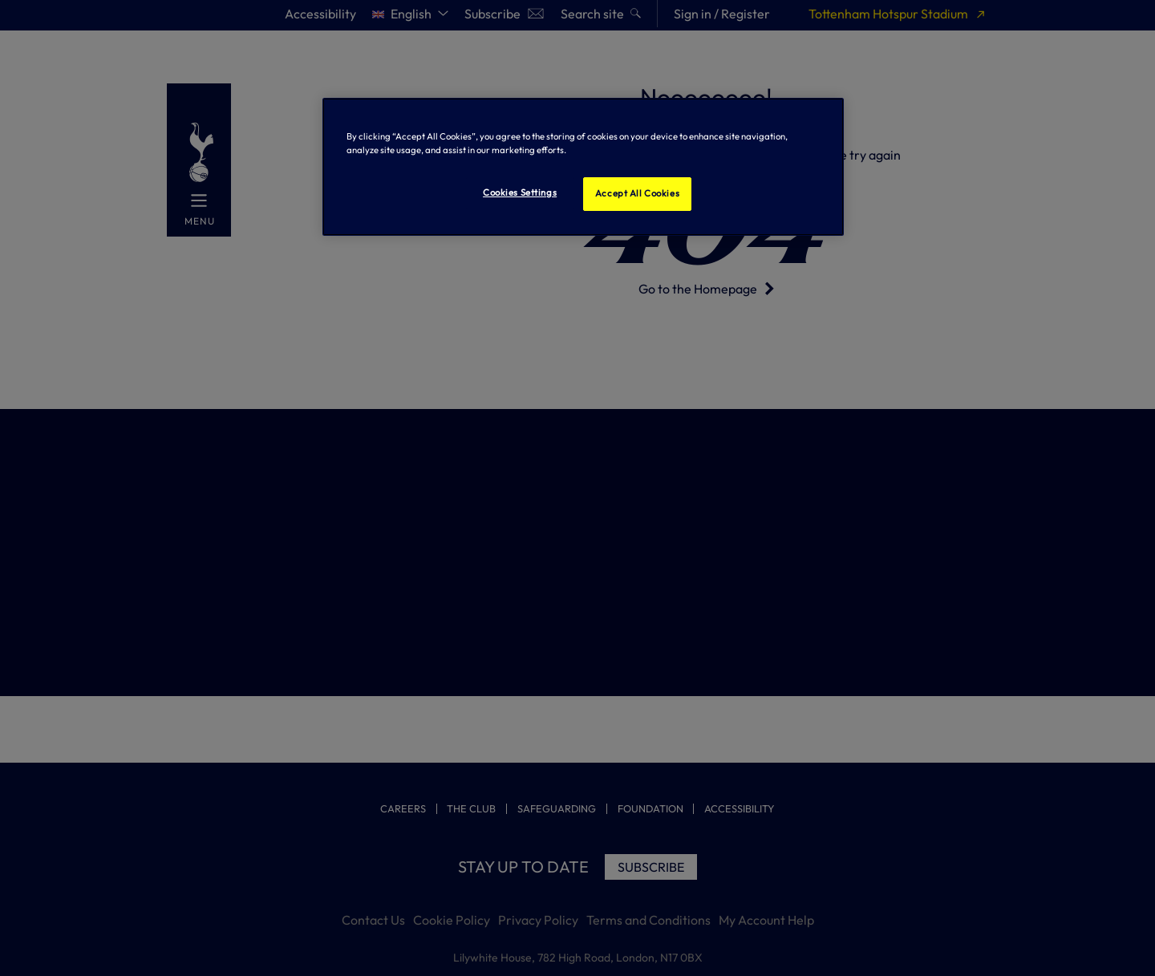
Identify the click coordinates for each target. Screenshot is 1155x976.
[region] (583, 167)
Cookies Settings (520, 192)
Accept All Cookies (637, 193)
